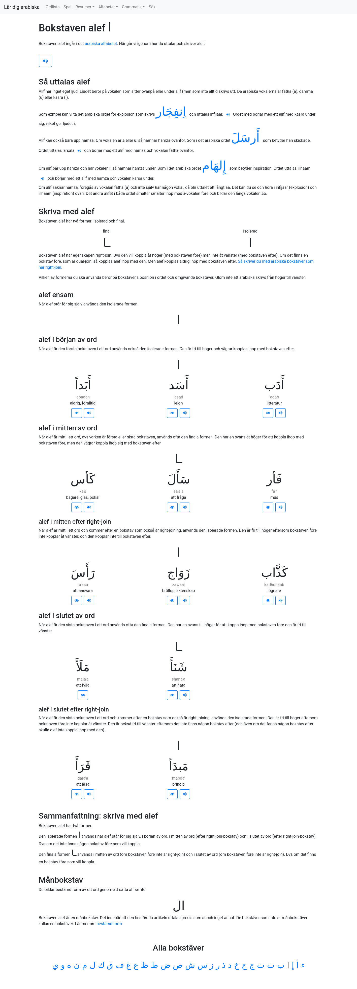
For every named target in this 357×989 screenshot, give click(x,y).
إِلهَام (215, 165)
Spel (68, 7)
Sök (152, 7)
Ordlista (52, 7)
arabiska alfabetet (101, 43)
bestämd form (109, 923)
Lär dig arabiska (22, 7)
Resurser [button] (83, 7)
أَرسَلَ (247, 137)
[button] (76, 413)
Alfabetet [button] (107, 7)
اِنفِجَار (172, 111)
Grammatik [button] (132, 7)
